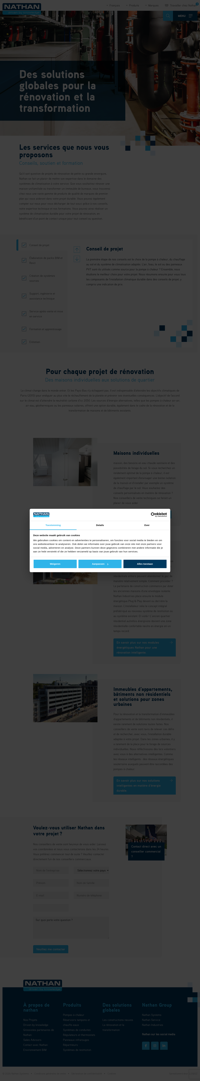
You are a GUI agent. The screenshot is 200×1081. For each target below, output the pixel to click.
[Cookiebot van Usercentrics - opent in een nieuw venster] (153, 515)
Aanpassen (100, 564)
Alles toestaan (145, 564)
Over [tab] (147, 525)
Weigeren (55, 564)
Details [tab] (100, 525)
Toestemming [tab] (53, 525)
